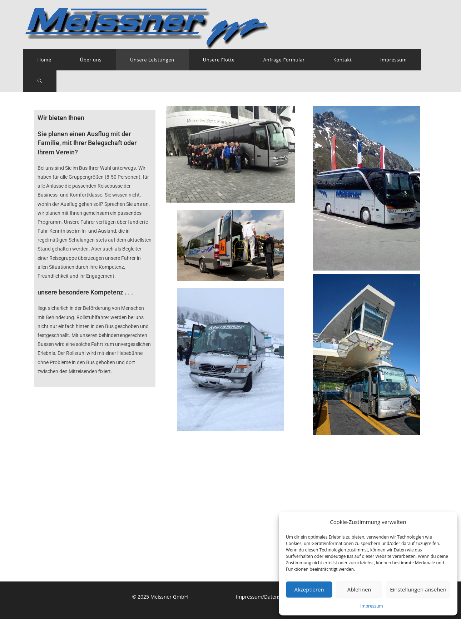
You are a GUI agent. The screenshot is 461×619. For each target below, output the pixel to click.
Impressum (371, 606)
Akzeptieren (309, 589)
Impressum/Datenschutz (264, 453)
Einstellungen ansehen (418, 589)
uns (138, 204)
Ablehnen (359, 589)
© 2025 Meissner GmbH (160, 453)
